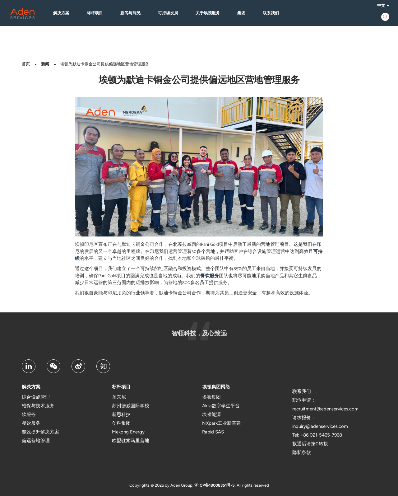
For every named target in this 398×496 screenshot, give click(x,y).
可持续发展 (170, 13)
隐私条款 (301, 452)
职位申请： (304, 400)
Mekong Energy (128, 432)
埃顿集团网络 (216, 387)
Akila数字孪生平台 (221, 406)
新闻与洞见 (133, 13)
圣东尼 (119, 397)
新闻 (45, 64)
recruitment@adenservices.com (325, 409)
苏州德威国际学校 (130, 406)
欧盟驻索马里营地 (130, 440)
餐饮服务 (209, 276)
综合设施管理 (36, 397)
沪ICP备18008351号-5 (214, 485)
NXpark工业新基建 (221, 423)
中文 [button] (381, 5)
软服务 (29, 414)
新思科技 (121, 414)
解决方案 (63, 13)
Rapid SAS (213, 432)
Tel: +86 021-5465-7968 (317, 435)
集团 (243, 13)
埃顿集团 (211, 397)
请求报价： (304, 417)
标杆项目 (97, 13)
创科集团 (121, 423)
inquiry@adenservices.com (320, 426)
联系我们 (273, 13)
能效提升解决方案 (40, 432)
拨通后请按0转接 (310, 444)
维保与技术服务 (38, 406)
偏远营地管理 (36, 440)
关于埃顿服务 (210, 13)
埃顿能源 (211, 414)
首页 (26, 64)
